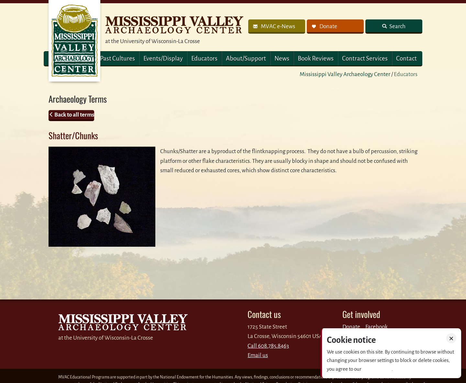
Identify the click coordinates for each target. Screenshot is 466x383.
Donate (351, 327)
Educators (204, 58)
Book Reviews (316, 58)
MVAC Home (74, 41)
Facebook (376, 327)
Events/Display (163, 58)
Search (396, 26)
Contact (406, 58)
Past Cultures (117, 58)
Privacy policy (377, 369)
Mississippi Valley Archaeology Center (345, 74)
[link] (276, 26)
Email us (258, 355)
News (281, 58)
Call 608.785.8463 (268, 346)
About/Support (246, 58)
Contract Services (365, 58)
